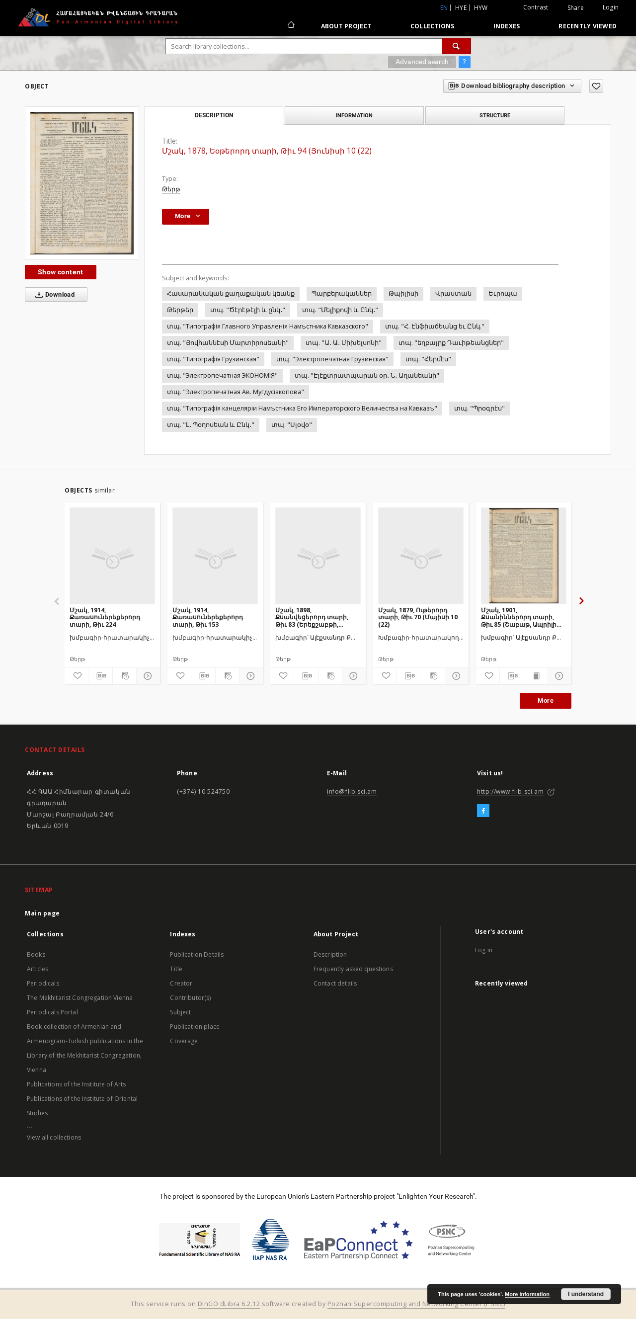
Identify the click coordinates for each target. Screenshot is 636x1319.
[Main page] (290, 26)
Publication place (195, 1026)
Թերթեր (180, 310)
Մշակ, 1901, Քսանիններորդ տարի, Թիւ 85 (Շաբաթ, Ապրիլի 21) (518, 617)
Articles (37, 969)
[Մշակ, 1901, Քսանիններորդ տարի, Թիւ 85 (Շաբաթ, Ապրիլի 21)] (523, 555)
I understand (586, 1294)
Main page (42, 913)
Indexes (506, 26)
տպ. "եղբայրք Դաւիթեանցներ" (451, 342)
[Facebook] (483, 811)
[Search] (456, 46)
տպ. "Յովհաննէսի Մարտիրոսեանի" (228, 342)
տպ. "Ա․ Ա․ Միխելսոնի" (344, 342)
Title (176, 969)
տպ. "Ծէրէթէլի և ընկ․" (247, 310)
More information (527, 1294)
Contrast (536, 7)
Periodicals (43, 983)
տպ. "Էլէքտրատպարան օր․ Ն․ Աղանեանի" (367, 375)
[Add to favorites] (596, 86)
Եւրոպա (502, 293)
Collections (432, 26)
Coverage (184, 1041)
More (546, 700)
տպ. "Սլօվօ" (291, 424)
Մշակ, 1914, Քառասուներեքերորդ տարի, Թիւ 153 (207, 617)
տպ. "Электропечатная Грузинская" (332, 359)
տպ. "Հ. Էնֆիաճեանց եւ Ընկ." (434, 326)
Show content (60, 272)
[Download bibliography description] (100, 675)
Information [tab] (354, 115)
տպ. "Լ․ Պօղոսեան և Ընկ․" (210, 424)
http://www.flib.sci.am (510, 791)
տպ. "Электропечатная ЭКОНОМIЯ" (222, 375)
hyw (481, 7)
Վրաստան (453, 293)
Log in (483, 950)
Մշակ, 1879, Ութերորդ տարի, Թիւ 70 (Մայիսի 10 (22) (418, 617)
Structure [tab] (494, 115)
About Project (346, 26)
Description (330, 954)
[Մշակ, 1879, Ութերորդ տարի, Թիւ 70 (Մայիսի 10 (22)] (421, 555)
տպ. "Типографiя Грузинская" (213, 359)
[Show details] (147, 675)
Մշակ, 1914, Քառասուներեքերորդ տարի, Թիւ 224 (105, 617)
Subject (180, 1012)
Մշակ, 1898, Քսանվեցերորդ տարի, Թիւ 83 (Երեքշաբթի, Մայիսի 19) (311, 617)
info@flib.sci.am (352, 791)
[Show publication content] (536, 675)
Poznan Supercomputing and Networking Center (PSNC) (416, 1304)
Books (36, 954)
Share (575, 8)
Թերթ (171, 189)
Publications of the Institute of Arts (76, 1084)
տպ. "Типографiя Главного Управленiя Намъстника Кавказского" (267, 326)
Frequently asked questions (353, 969)
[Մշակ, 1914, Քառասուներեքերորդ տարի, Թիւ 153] (215, 555)
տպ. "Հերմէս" (428, 359)
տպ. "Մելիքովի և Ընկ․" (340, 310)
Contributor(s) (190, 997)
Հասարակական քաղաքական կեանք (231, 293)
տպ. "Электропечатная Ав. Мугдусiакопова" (235, 392)
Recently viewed (587, 26)
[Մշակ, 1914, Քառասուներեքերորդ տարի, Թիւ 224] (112, 555)
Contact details (335, 983)
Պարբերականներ (342, 293)
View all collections (54, 1137)
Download (53, 295)
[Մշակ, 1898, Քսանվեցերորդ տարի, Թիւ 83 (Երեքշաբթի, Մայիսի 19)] (318, 555)
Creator (181, 983)
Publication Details (197, 954)
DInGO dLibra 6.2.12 (229, 1304)
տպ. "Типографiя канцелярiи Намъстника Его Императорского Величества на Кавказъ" (302, 408)
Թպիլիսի (403, 293)
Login (611, 7)
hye (461, 7)
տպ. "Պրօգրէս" (479, 408)
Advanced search (422, 62)
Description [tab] (214, 115)
